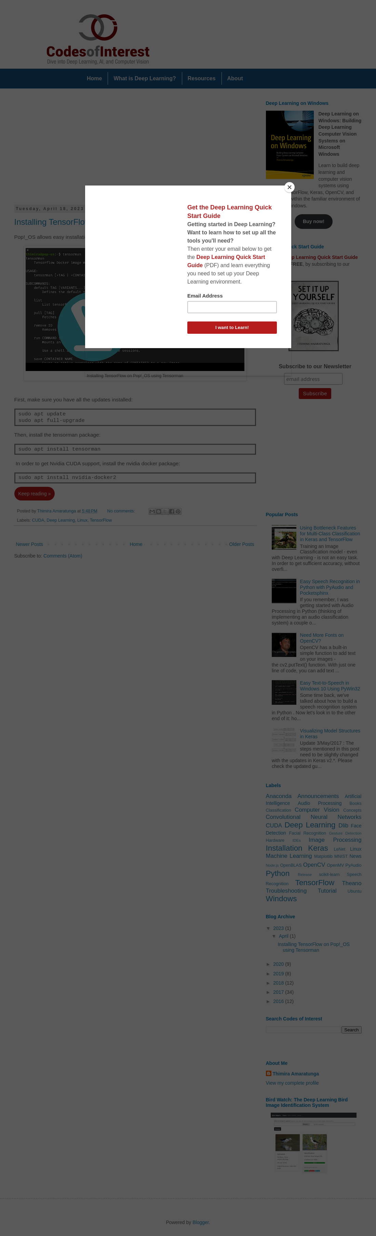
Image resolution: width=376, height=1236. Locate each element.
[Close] (289, 187)
